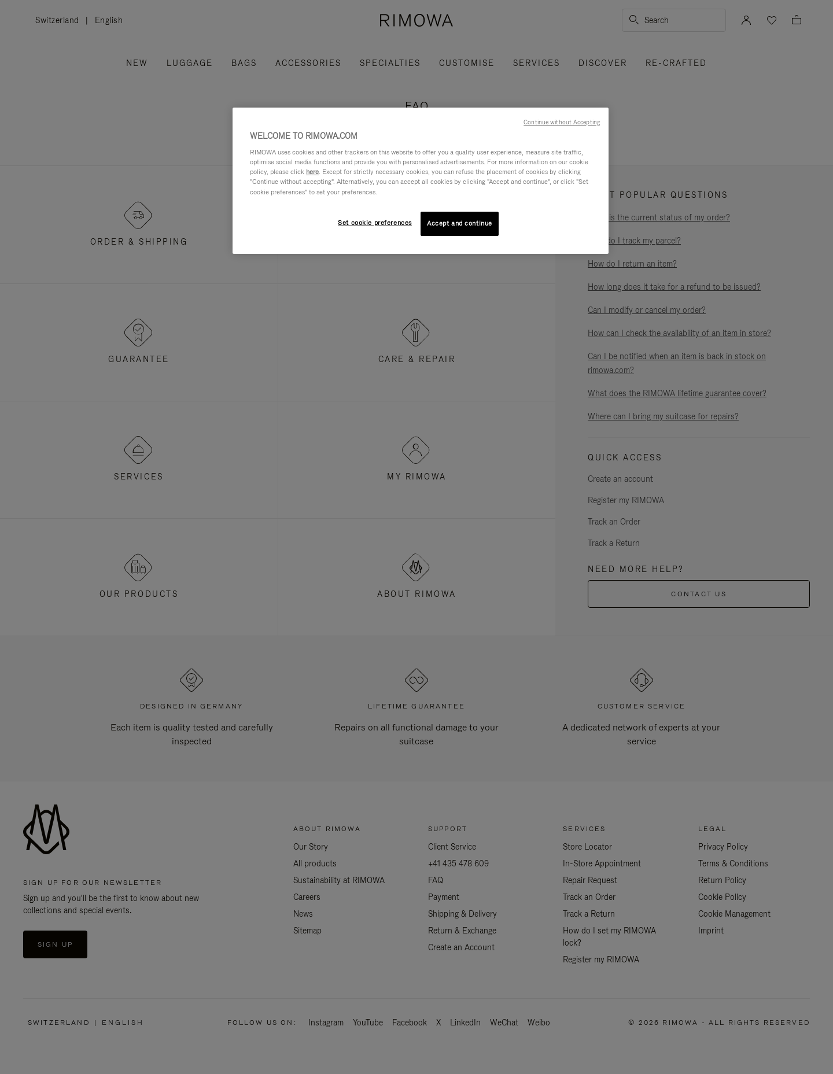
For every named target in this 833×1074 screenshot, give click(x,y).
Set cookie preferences (375, 222)
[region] (421, 181)
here (312, 171)
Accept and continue (459, 223)
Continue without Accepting (562, 122)
